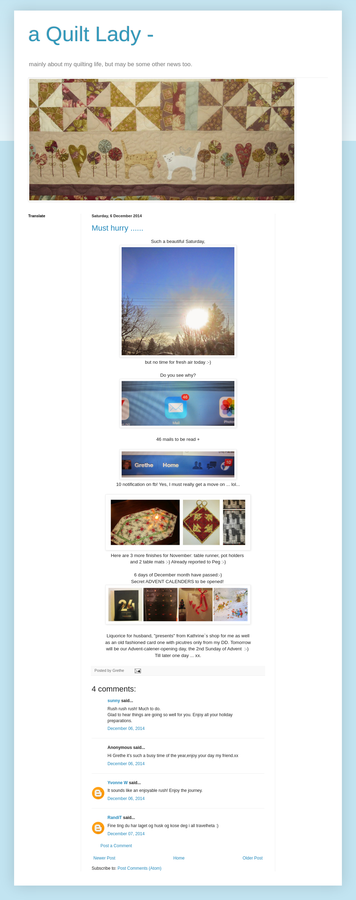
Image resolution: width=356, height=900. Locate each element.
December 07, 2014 (126, 833)
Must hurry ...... (117, 228)
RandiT (115, 817)
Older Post (253, 858)
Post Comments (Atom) (139, 868)
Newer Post (104, 858)
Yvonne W (118, 782)
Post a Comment (116, 845)
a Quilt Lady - (91, 34)
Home (179, 858)
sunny (114, 700)
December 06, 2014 (126, 728)
